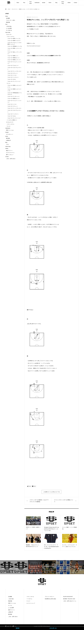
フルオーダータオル (11, 79)
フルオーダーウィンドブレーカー (14, 71)
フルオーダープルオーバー (13, 65)
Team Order (30, 2)
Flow (24, 2)
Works (50, 2)
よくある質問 (9, 28)
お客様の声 (8, 140)
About (18, 2)
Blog (56, 2)
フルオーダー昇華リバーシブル (13, 38)
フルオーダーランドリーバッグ (13, 81)
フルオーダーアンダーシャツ (13, 96)
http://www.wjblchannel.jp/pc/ (33, 45)
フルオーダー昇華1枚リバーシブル (14, 46)
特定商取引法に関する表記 (50, 598)
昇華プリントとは (9, 130)
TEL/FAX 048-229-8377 (68, 596)
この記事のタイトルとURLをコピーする (51, 491)
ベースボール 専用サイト (12, 120)
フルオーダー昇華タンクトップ (13, 59)
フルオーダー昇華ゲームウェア (13, 40)
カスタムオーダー (9, 122)
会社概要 (8, 18)
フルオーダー (9, 34)
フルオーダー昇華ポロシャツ (13, 57)
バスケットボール (10, 36)
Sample (43, 2)
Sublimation (37, 2)
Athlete (69, 2)
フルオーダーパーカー (12, 75)
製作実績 (8, 138)
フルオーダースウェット (12, 73)
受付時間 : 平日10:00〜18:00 (69, 598)
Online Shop (62, 2)
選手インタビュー (9, 154)
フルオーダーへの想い (10, 20)
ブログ (7, 144)
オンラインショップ (31, 603)
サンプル (10, 605)
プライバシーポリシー (49, 596)
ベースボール (29, 598)
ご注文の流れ (9, 26)
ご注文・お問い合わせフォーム (69, 601)
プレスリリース (34, 17)
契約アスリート (9, 150)
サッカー (8, 83)
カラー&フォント (9, 134)
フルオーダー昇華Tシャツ (12, 55)
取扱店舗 (8, 22)
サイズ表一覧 (9, 30)
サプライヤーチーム (10, 152)
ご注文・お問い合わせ (10, 158)
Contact (75, 2)
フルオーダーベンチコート (13, 77)
